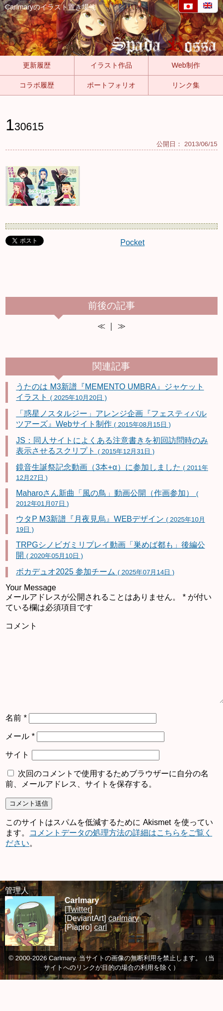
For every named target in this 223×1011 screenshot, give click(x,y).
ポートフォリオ (111, 85)
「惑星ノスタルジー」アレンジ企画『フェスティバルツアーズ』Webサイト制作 (111, 418)
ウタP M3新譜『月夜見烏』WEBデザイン (110, 524)
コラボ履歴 (36, 85)
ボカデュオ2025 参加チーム (95, 571)
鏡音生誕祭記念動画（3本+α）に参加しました (112, 472)
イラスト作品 (111, 65)
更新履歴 (37, 65)
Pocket (132, 242)
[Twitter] (78, 909)
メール (20, 736)
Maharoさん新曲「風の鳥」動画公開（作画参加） (107, 498)
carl (100, 927)
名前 (16, 718)
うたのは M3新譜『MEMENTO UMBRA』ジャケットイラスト (110, 391)
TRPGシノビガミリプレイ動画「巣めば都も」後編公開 (110, 550)
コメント (21, 626)
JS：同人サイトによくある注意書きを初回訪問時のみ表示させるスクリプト (112, 445)
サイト (17, 754)
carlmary (123, 918)
